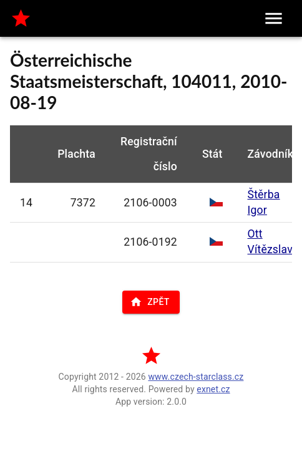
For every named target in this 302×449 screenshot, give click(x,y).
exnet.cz (213, 389)
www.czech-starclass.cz (195, 377)
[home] (20, 18)
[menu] (273, 18)
